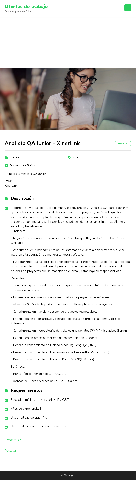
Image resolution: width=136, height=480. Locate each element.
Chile (76, 157)
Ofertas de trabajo (26, 6)
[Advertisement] (68, 42)
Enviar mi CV (13, 440)
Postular (10, 450)
